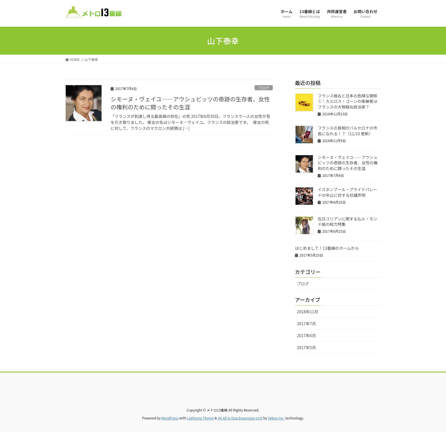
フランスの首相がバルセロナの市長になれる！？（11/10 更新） (347, 130)
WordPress (170, 417)
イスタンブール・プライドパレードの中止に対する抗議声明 (347, 192)
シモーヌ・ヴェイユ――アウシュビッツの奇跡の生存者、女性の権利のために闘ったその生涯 (190, 103)
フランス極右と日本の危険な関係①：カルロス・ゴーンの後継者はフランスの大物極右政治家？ (347, 101)
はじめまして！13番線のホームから (327, 248)
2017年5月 (306, 347)
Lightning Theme (200, 417)
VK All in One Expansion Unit (240, 417)
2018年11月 (307, 311)
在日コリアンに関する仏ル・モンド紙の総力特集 (347, 221)
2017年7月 (306, 323)
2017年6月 (306, 335)
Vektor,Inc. (276, 417)
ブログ (263, 88)
